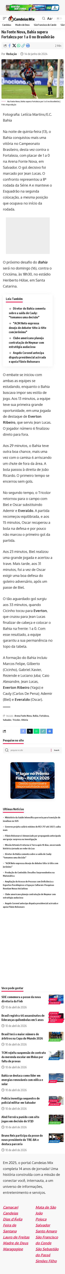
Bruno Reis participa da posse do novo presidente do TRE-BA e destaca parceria (22, 1140)
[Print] (28, 45)
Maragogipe (13, 1249)
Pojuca (40, 1219)
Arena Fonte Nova (23, 716)
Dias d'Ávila (12, 1219)
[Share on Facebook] (10, 45)
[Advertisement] (28, 235)
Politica (54, 1059)
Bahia (42, 262)
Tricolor (16, 720)
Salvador (7, 720)
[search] (43, 18)
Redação (11, 54)
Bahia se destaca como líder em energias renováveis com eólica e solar (22, 1080)
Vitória (24, 720)
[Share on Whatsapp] (19, 45)
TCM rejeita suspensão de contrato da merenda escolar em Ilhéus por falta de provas (23, 1057)
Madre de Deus (15, 1243)
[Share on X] (14, 45)
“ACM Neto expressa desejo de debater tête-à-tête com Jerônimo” (27, 327)
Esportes (55, 1040)
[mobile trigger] (5, 18)
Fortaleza (44, 716)
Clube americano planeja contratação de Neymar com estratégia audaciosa (26, 342)
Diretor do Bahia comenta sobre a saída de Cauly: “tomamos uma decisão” (27, 313)
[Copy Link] (23, 45)
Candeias (10, 1213)
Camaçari (10, 1207)
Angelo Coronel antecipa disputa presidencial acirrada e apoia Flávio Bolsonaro (27, 357)
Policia (53, 1013)
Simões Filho (53, 1020)
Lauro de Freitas (16, 1237)
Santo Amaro (46, 1231)
